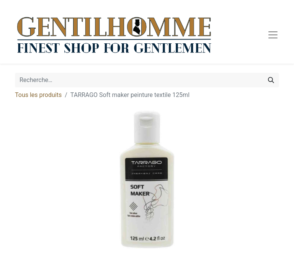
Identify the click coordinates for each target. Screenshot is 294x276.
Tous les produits (38, 95)
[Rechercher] (271, 80)
